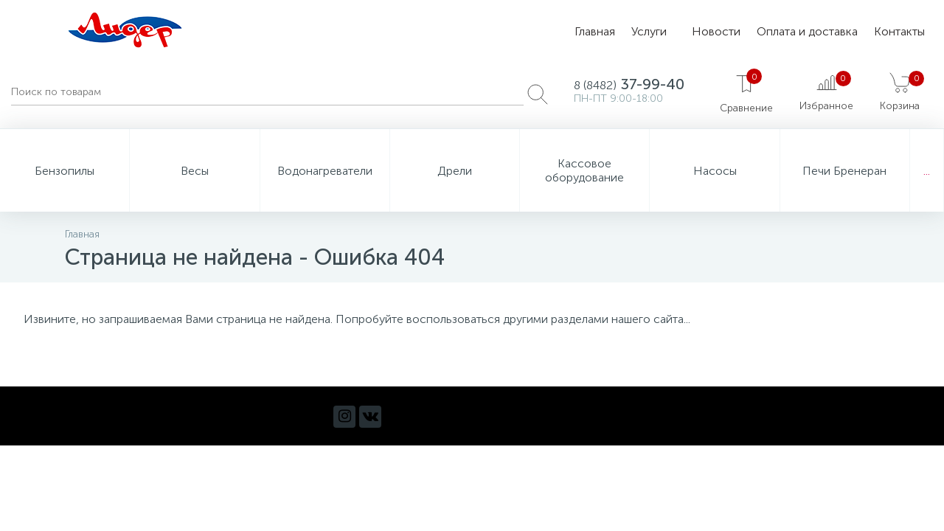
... (926, 171)
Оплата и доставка (807, 31)
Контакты (899, 31)
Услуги (649, 31)
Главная (595, 31)
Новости (716, 31)
